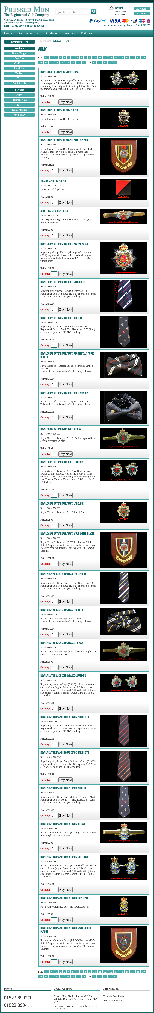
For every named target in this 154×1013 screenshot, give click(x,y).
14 (116, 57)
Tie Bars (19, 73)
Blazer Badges (19, 53)
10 (94, 57)
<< (46, 57)
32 (105, 62)
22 (51, 62)
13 (111, 57)
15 (121, 57)
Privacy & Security (112, 1000)
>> (115, 62)
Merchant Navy (19, 99)
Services (69, 33)
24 (62, 62)
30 (94, 62)
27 (78, 62)
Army (19, 94)
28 (84, 62)
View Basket (141, 8)
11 (100, 57)
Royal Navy (20, 114)
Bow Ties (19, 58)
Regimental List (29, 33)
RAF (19, 104)
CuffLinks (19, 63)
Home (8, 33)
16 (127, 57)
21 (46, 62)
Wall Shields (19, 83)
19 (143, 57)
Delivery (87, 33)
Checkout (142, 13)
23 (57, 62)
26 (73, 62)
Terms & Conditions (113, 996)
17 (132, 57)
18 (138, 57)
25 (67, 62)
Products (51, 33)
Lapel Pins (19, 68)
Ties (19, 78)
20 (40, 62)
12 (105, 57)
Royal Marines (19, 109)
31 (99, 62)
